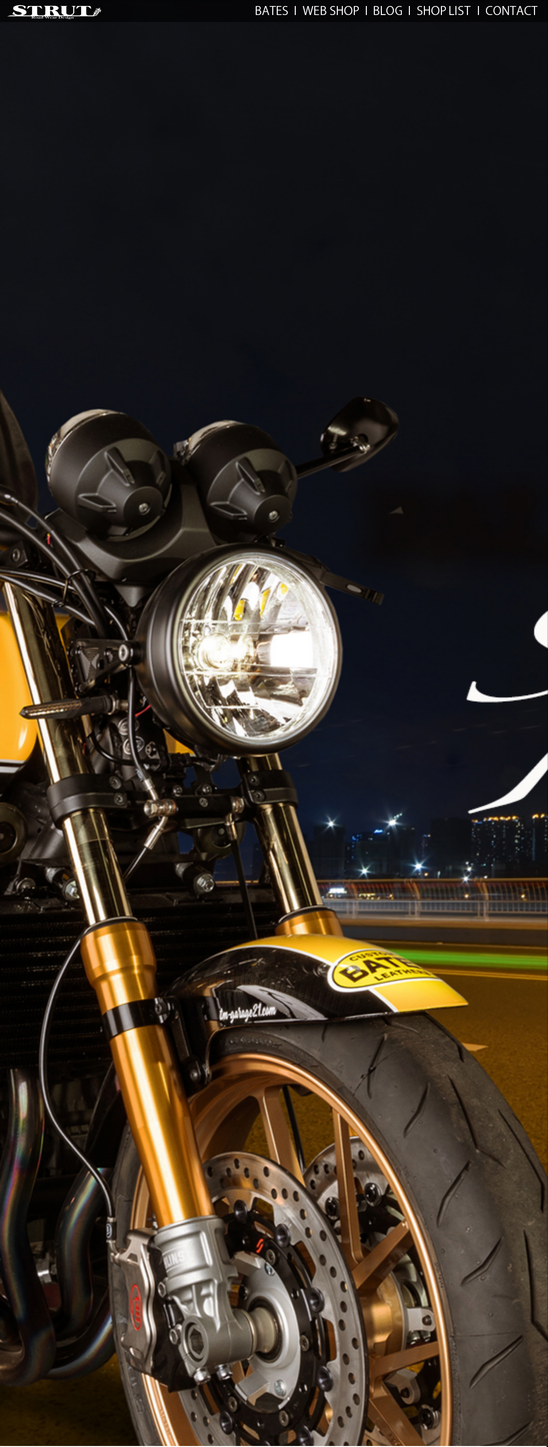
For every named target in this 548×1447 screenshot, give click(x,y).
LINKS (388, 11)
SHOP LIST (444, 11)
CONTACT (511, 11)
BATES (272, 11)
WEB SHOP (331, 11)
